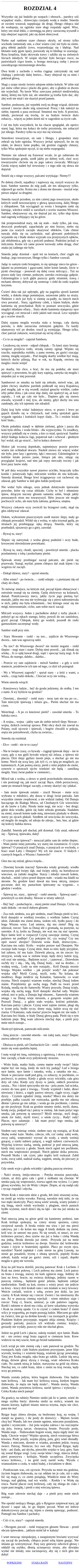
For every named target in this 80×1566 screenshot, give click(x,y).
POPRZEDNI (14, 1562)
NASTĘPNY (65, 1562)
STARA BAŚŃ (39, 1562)
